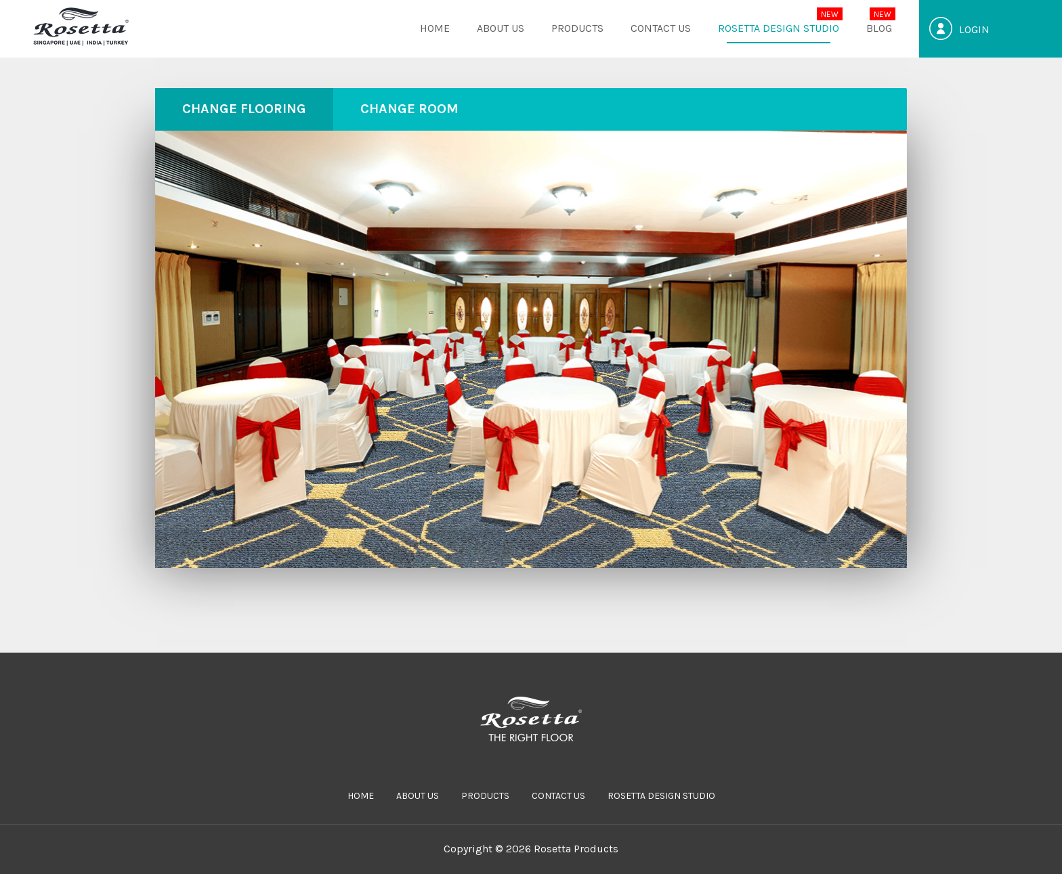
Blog (879, 28)
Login (974, 29)
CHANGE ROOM (409, 108)
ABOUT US (500, 28)
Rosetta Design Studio (778, 28)
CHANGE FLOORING (244, 108)
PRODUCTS (577, 28)
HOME (435, 28)
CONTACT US (661, 28)
